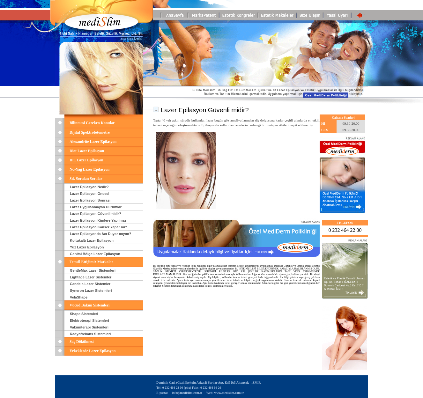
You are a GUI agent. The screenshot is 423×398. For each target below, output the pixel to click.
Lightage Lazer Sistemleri (91, 277)
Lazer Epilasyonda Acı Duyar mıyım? (100, 234)
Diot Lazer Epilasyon (87, 151)
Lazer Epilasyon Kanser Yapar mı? (98, 227)
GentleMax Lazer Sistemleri (92, 270)
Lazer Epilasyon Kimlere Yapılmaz (98, 220)
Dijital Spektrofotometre (90, 132)
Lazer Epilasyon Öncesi (89, 193)
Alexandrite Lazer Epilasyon (93, 141)
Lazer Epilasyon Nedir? (89, 187)
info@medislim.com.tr (187, 392)
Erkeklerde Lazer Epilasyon (92, 351)
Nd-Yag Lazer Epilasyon (89, 169)
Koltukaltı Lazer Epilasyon (92, 240)
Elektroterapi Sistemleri (89, 320)
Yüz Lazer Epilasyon (87, 247)
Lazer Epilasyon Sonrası (90, 200)
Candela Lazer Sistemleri (90, 284)
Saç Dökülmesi (82, 341)
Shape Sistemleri (84, 314)
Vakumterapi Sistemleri (89, 327)
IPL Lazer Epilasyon (86, 160)
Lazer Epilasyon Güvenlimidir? (95, 214)
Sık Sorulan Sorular (86, 178)
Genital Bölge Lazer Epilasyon (95, 254)
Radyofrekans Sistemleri (90, 334)
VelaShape (78, 297)
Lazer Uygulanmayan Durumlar (96, 207)
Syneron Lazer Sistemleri (91, 290)
